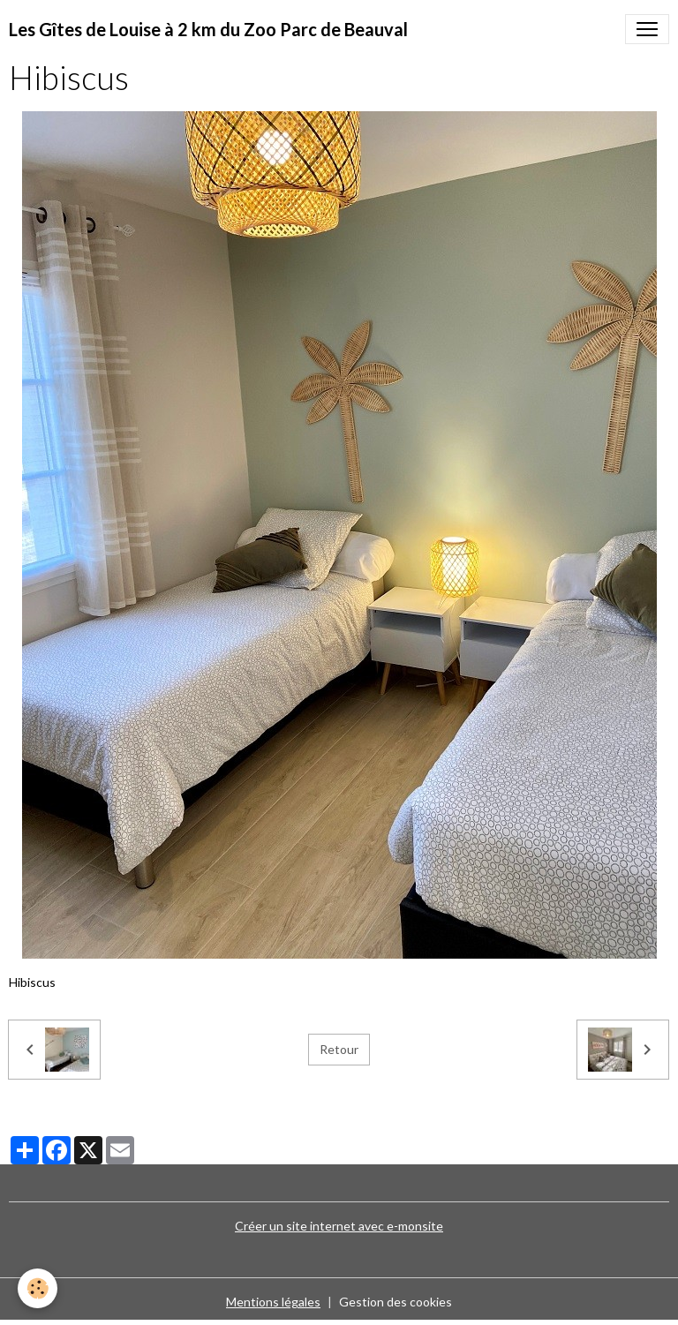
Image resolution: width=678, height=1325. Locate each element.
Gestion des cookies (395, 1301)
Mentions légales (273, 1301)
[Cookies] (37, 1288)
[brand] (208, 29)
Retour (339, 1049)
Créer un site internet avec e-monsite (339, 1225)
